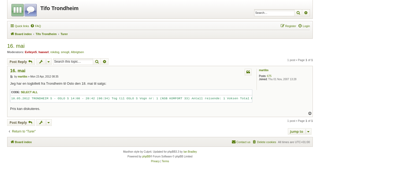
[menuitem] (35, 26)
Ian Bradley (190, 151)
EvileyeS (31, 52)
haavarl (43, 52)
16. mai (16, 46)
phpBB (146, 156)
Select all (29, 92)
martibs (263, 70)
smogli (65, 52)
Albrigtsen (77, 52)
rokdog (54, 52)
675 (269, 76)
